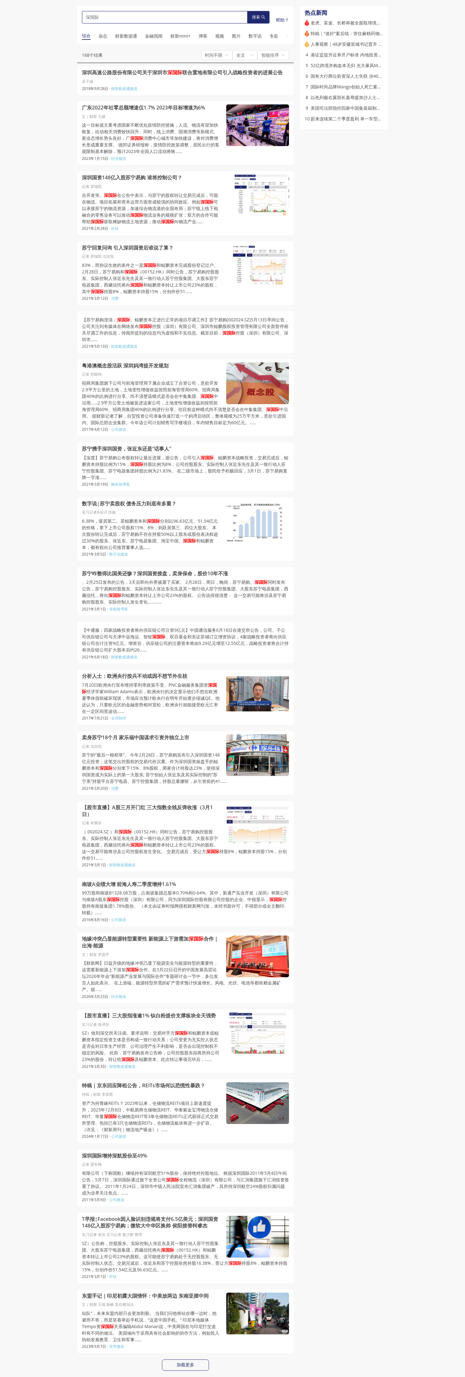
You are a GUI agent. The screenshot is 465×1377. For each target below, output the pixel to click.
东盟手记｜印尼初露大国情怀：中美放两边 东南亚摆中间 (145, 1296)
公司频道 (118, 429)
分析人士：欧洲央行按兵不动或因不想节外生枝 (134, 676)
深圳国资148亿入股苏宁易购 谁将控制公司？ (132, 177)
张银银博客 (118, 609)
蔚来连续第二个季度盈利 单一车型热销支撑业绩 (357, 119)
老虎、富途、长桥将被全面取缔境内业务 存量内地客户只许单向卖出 (377, 23)
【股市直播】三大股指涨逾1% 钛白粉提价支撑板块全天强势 (149, 1015)
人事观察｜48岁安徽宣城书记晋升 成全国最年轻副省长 (364, 44)
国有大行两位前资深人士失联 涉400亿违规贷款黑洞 (361, 76)
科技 (115, 228)
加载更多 (185, 1364)
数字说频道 (118, 554)
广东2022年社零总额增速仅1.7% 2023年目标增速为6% (143, 107)
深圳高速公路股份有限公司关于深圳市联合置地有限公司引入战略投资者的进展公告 (182, 72)
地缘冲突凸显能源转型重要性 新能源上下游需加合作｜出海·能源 (150, 942)
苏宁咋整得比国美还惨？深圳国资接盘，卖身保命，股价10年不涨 (155, 573)
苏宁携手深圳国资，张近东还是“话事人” (126, 449)
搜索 (258, 17)
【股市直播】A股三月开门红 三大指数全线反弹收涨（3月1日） (147, 811)
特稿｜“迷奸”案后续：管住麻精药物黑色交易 (354, 33)
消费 (115, 298)
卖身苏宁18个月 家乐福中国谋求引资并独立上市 (135, 737)
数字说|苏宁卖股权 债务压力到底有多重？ (129, 503)
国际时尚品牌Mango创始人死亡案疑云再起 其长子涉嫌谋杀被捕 (373, 87)
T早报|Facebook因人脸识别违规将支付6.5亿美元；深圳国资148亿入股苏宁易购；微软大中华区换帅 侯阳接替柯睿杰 (150, 1222)
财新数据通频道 (124, 88)
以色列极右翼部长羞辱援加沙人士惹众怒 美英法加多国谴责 (368, 97)
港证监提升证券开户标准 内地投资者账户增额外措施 (362, 55)
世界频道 (116, 1346)
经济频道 (118, 158)
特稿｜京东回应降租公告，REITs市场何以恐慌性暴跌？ (143, 1085)
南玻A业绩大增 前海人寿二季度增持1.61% (129, 884)
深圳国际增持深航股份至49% (114, 1156)
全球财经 (118, 718)
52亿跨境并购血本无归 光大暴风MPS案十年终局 (358, 65)
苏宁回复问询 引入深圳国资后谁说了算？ (128, 248)
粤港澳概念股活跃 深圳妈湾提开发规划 (125, 365)
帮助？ (282, 20)
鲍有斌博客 (120, 484)
